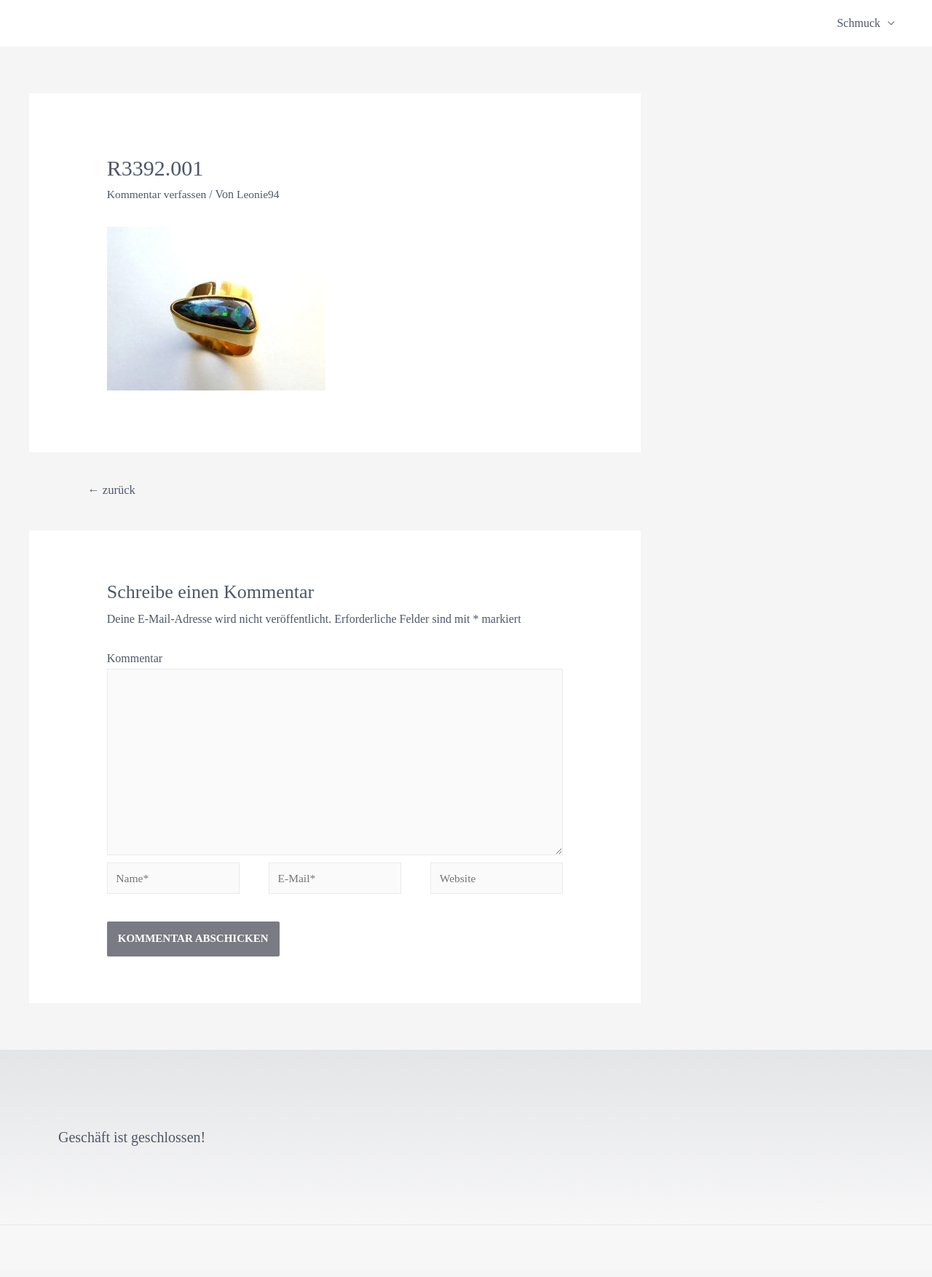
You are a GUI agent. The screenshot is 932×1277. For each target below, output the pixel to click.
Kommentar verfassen (158, 194)
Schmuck (858, 23)
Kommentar (134, 658)
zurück (113, 490)
